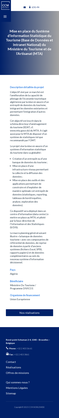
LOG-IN (35, 7)
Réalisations (13, 367)
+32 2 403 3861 (21, 354)
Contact (11, 361)
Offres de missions (17, 372)
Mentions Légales (17, 387)
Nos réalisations (29, 312)
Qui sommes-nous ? (17, 382)
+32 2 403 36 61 (24, 348)
